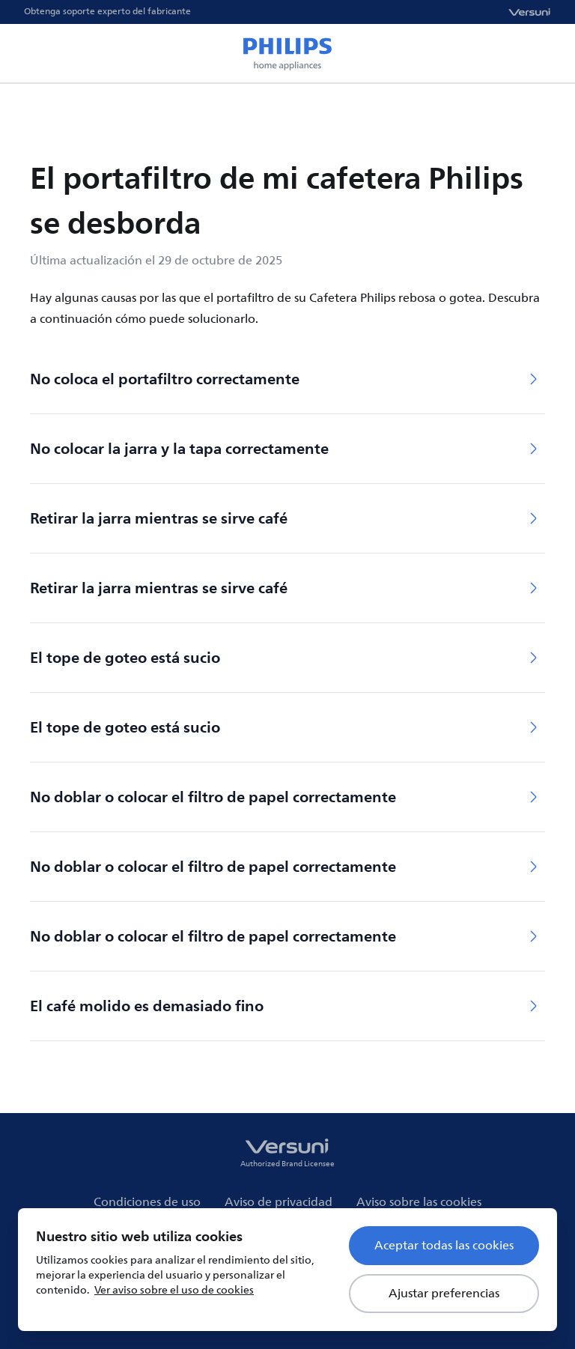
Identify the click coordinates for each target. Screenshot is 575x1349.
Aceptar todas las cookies (444, 1245)
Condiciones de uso (147, 1202)
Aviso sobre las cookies (418, 1202)
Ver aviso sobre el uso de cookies (174, 1290)
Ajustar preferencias (444, 1293)
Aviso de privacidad (278, 1202)
